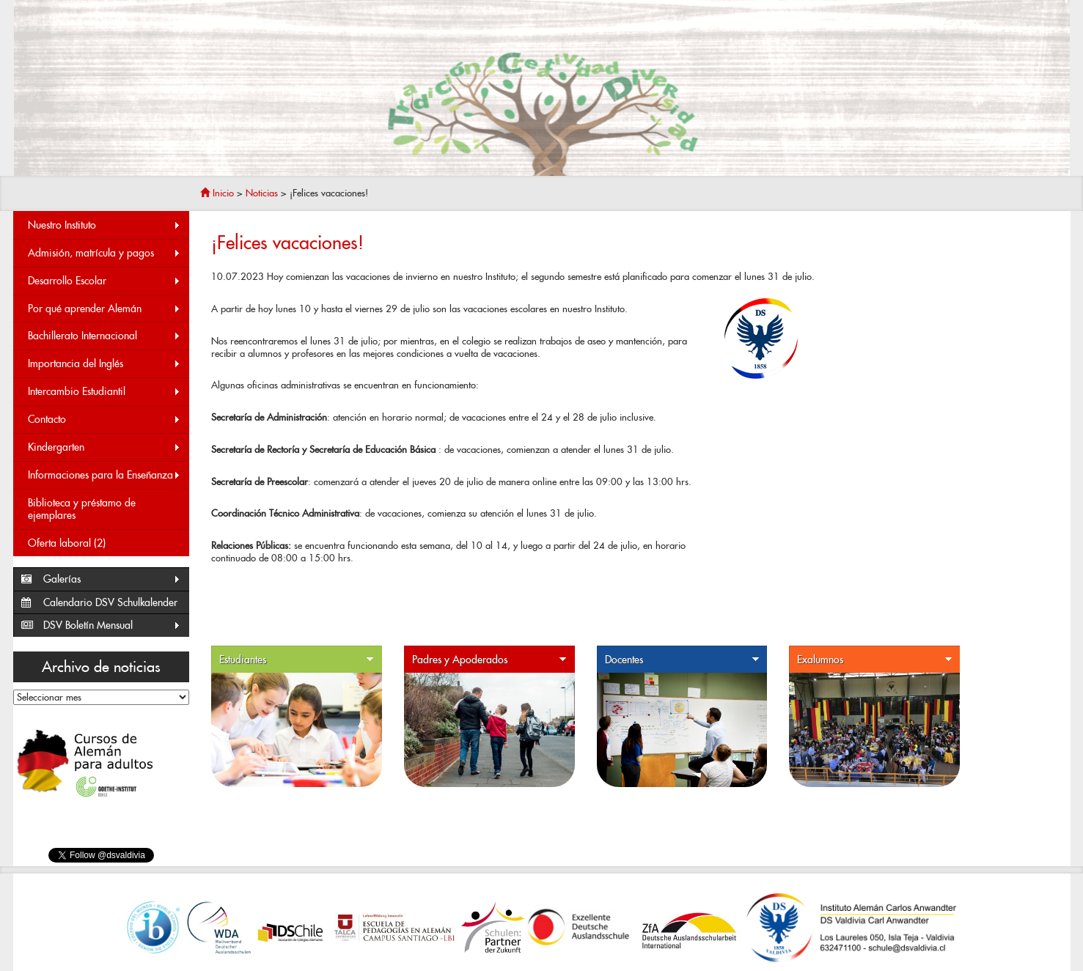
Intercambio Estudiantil (105, 391)
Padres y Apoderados (490, 659)
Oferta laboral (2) (67, 543)
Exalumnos (874, 659)
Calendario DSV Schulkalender (110, 602)
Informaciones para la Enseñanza (105, 475)
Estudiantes (297, 659)
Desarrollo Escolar (105, 281)
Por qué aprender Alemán (105, 308)
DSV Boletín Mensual (112, 625)
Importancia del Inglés (105, 363)
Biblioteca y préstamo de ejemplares (82, 509)
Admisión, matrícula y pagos (105, 253)
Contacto (105, 419)
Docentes (682, 659)
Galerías (112, 579)
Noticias (262, 193)
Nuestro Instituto (105, 225)
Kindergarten (105, 447)
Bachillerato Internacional (105, 336)
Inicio (217, 193)
